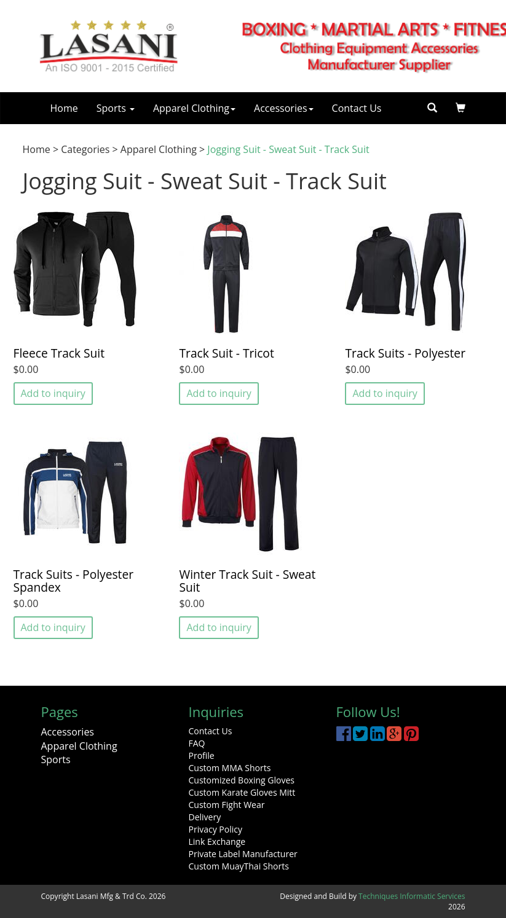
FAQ (197, 743)
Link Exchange (217, 841)
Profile (202, 755)
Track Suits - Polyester (405, 353)
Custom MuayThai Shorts (239, 866)
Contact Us (357, 108)
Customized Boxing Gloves (242, 780)
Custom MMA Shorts (230, 768)
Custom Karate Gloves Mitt (242, 792)
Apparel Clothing (194, 108)
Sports (116, 108)
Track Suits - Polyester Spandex (74, 580)
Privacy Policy (215, 829)
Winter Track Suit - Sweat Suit (247, 580)
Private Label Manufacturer (243, 854)
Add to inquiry (53, 393)
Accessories (284, 108)
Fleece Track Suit (59, 353)
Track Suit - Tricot (226, 353)
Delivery (205, 817)
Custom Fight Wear (227, 804)
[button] (460, 108)
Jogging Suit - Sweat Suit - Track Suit (288, 149)
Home (64, 108)
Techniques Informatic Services (411, 896)
